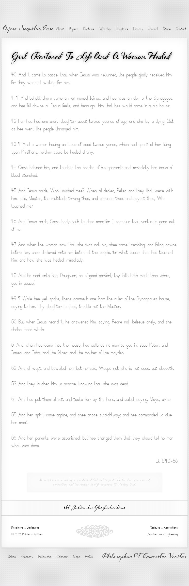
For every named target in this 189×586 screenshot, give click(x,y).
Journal (153, 29)
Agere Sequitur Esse (28, 29)
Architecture (154, 534)
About (60, 29)
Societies (155, 527)
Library (138, 29)
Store (167, 29)
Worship (104, 29)
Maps (76, 556)
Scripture (122, 29)
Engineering (172, 534)
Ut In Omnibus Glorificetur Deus (94, 508)
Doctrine (88, 29)
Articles (38, 534)
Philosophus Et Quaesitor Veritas (144, 557)
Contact (181, 29)
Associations (171, 527)
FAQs (89, 556)
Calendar (62, 556)
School (12, 556)
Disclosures (33, 527)
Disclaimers (17, 527)
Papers (73, 29)
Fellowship (44, 556)
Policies (26, 534)
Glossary (27, 556)
